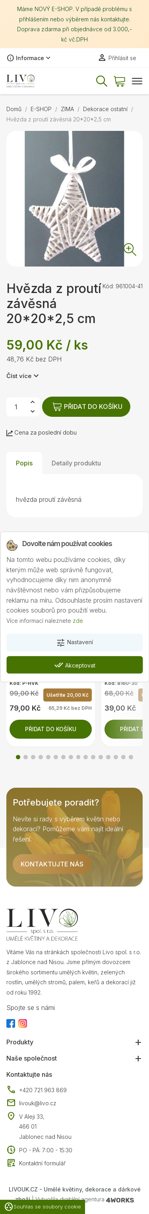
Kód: (108, 286)
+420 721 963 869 (36, 1090)
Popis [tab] (24, 463)
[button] (18, 757)
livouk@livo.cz (31, 1103)
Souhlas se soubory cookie (42, 1207)
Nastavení (74, 643)
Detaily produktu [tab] (76, 463)
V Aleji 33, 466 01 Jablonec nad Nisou (45, 1126)
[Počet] (15, 406)
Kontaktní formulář (36, 1163)
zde (78, 620)
